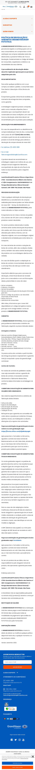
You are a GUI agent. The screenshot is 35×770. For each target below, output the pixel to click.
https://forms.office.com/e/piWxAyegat (15, 431)
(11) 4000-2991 (8, 681)
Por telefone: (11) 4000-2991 (10, 147)
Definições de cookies (17, 763)
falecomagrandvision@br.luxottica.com (15, 695)
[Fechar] (33, 756)
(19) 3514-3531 (11, 689)
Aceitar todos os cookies (17, 767)
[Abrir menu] (31, 6)
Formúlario (17, 540)
